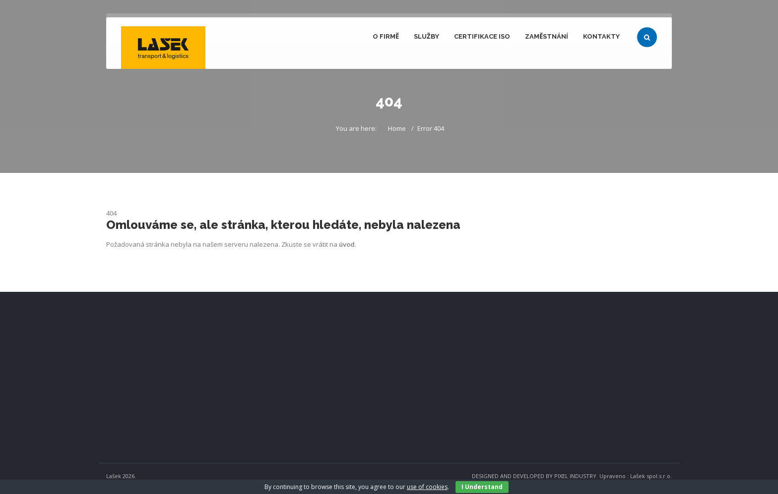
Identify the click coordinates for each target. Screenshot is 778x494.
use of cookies (427, 487)
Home (397, 128)
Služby (426, 36)
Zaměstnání (546, 36)
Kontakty (601, 36)
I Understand (482, 487)
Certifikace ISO (482, 36)
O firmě (386, 36)
